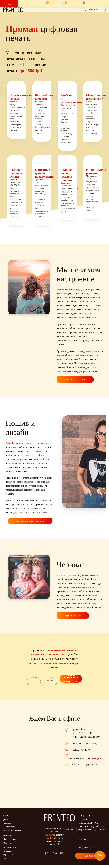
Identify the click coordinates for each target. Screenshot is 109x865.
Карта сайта (8, 843)
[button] (95, 9)
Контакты (7, 835)
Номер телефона (50, 679)
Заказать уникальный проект (30, 521)
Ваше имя (34, 677)
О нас (5, 815)
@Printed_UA (56, 853)
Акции (6, 859)
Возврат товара (9, 839)
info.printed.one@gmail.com (85, 764)
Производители (9, 847)
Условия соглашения (12, 831)
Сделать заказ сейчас (75, 379)
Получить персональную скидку (71, 679)
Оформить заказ (73, 615)
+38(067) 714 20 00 (81, 750)
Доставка (7, 820)
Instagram (97, 758)
